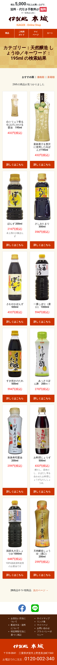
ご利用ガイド (21, 33)
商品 (7, 33)
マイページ (36, 33)
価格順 (40, 77)
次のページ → (40, 590)
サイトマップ (43, 618)
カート (50, 33)
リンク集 (41, 621)
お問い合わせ (43, 628)
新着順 (51, 77)
